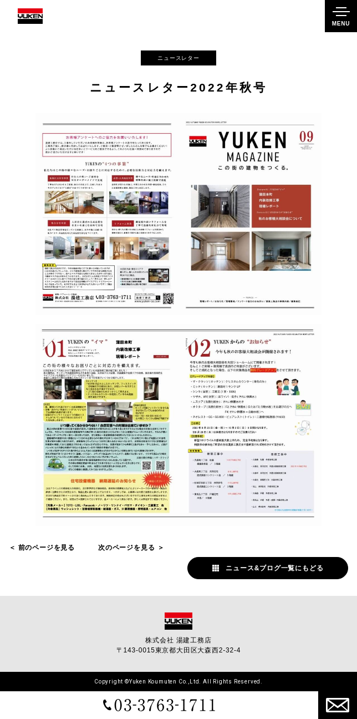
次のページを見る (126, 547)
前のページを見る (46, 547)
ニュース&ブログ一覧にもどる (274, 568)
